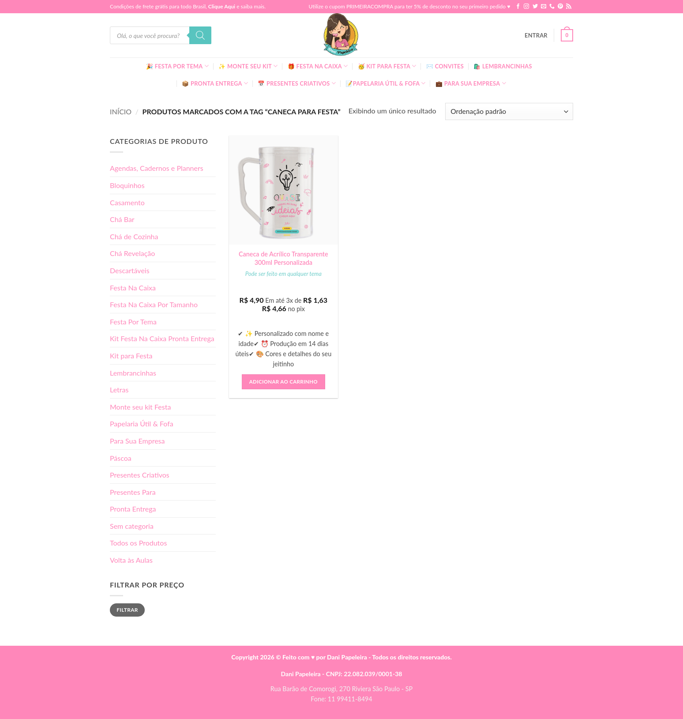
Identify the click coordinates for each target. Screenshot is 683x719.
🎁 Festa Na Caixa (318, 66)
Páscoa (120, 458)
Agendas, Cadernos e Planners (156, 168)
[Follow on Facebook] (518, 7)
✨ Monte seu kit (248, 66)
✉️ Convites (445, 66)
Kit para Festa (131, 355)
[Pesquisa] (200, 35)
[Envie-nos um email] (543, 7)
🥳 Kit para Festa (387, 66)
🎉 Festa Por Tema (177, 66)
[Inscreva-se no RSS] (568, 7)
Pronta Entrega (133, 508)
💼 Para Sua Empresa (470, 83)
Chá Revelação (132, 253)
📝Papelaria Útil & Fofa (385, 83)
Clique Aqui (221, 6)
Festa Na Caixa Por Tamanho (154, 304)
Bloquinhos (127, 185)
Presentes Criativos (139, 475)
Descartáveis (130, 270)
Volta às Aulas (131, 560)
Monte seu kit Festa (140, 407)
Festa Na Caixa (133, 287)
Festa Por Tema (133, 321)
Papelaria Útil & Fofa (141, 423)
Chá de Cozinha (134, 236)
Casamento (127, 202)
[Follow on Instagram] (526, 7)
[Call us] (552, 7)
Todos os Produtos (138, 542)
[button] (536, 35)
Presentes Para (133, 492)
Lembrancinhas (133, 373)
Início (120, 111)
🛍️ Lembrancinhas (502, 66)
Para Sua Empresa (137, 441)
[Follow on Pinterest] (560, 7)
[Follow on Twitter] (535, 7)
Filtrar (127, 609)
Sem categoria (132, 526)
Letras (119, 389)
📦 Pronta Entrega (215, 83)
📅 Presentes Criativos (297, 83)
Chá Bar (122, 219)
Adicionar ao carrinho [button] (283, 381)
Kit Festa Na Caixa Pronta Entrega (162, 338)
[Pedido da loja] (509, 111)
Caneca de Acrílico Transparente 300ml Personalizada (283, 258)
